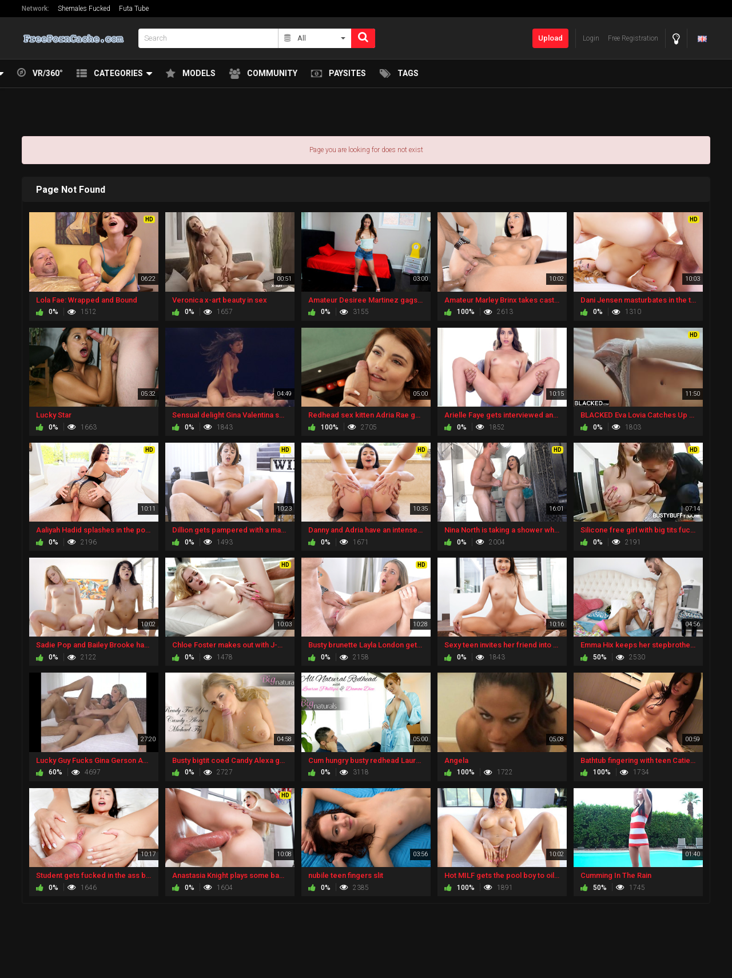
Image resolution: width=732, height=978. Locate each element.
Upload (550, 38)
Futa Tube (134, 9)
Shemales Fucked (84, 9)
